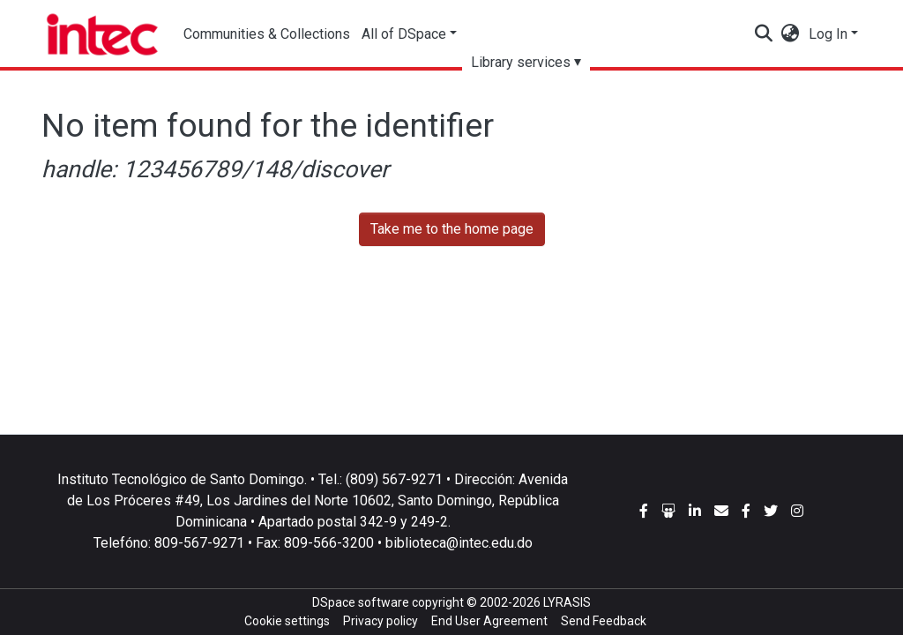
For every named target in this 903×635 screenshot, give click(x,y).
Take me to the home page (452, 228)
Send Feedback (603, 621)
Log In (828, 34)
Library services (527, 62)
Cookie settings (287, 621)
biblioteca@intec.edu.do (459, 542)
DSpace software (360, 602)
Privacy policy (380, 621)
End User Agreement (489, 621)
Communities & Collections (267, 34)
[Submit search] (764, 34)
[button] (790, 34)
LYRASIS (567, 602)
